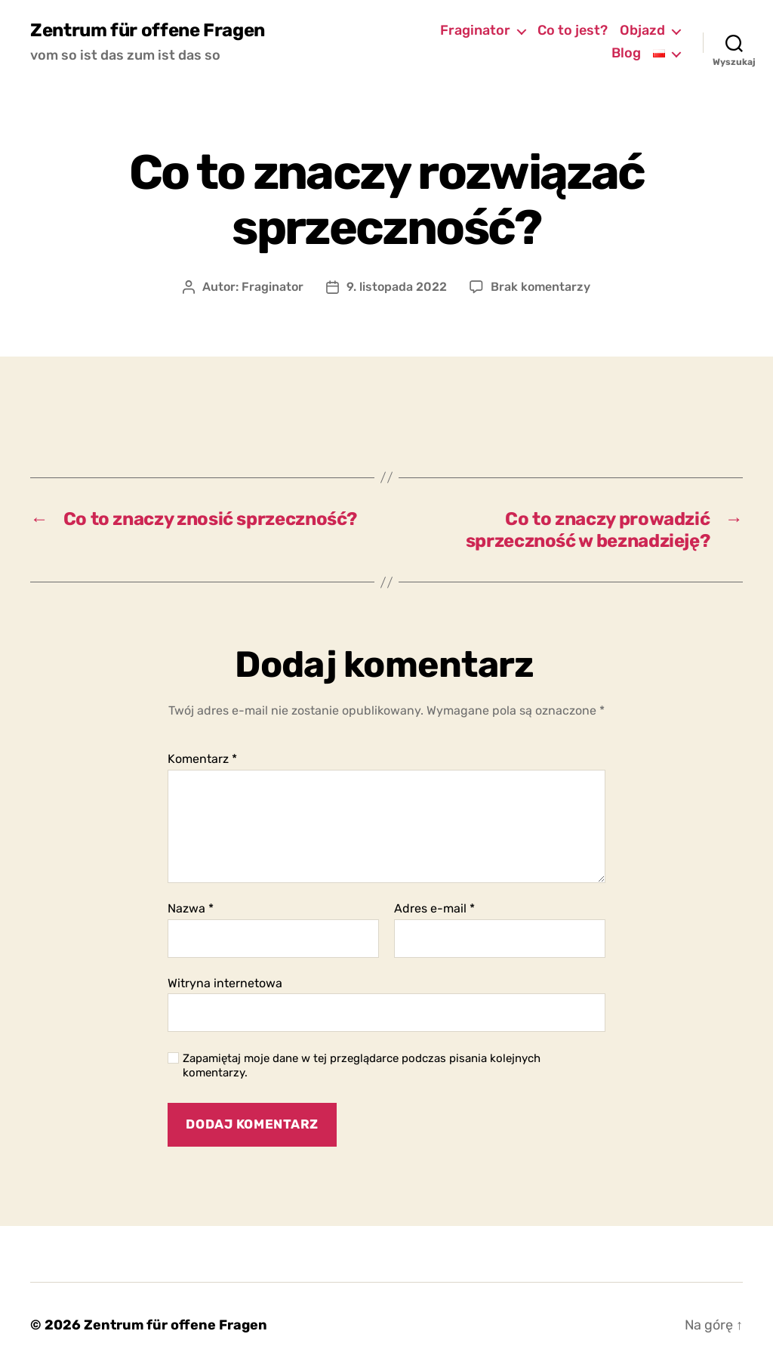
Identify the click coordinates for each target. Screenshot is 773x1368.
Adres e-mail (434, 909)
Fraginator (475, 31)
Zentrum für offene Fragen (147, 30)
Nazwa (191, 909)
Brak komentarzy (540, 286)
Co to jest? (572, 31)
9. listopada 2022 (396, 286)
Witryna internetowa (225, 983)
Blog (626, 53)
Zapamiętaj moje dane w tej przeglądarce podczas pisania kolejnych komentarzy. (361, 1065)
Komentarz (202, 759)
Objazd (642, 31)
